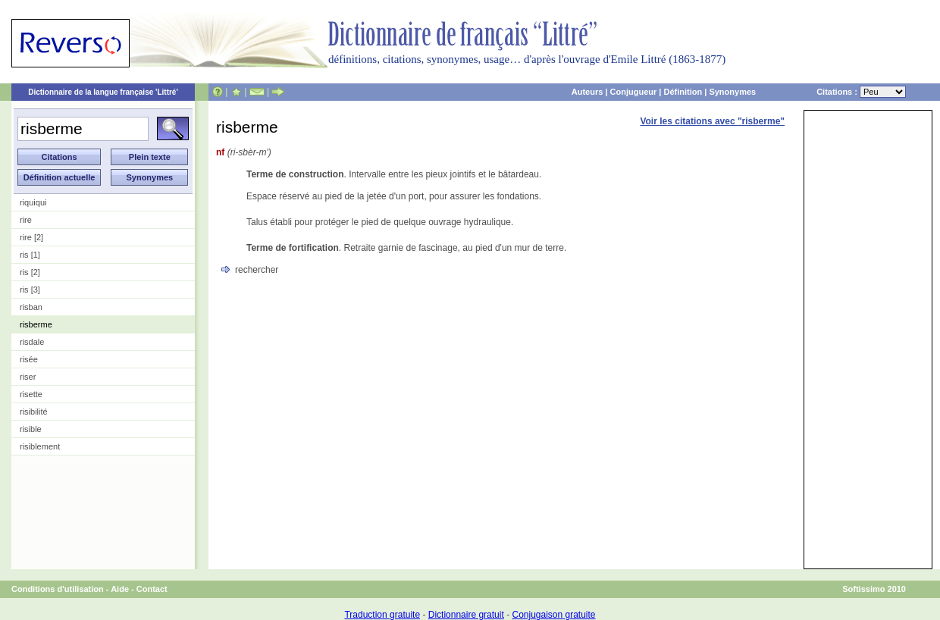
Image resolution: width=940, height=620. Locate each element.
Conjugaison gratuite (553, 614)
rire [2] (31, 237)
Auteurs (587, 91)
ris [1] (30, 254)
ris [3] (30, 289)
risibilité (34, 411)
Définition (682, 91)
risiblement (40, 446)
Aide (120, 588)
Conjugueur (633, 91)
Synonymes (732, 91)
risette (31, 394)
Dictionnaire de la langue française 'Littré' (103, 92)
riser (28, 376)
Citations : (861, 91)
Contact (152, 588)
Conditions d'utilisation (57, 588)
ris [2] (30, 272)
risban (31, 307)
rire (26, 219)
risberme (36, 324)
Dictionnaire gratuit (466, 614)
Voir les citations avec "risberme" (712, 121)
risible (31, 429)
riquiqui (33, 202)
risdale (32, 341)
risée (29, 359)
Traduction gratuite (382, 614)
